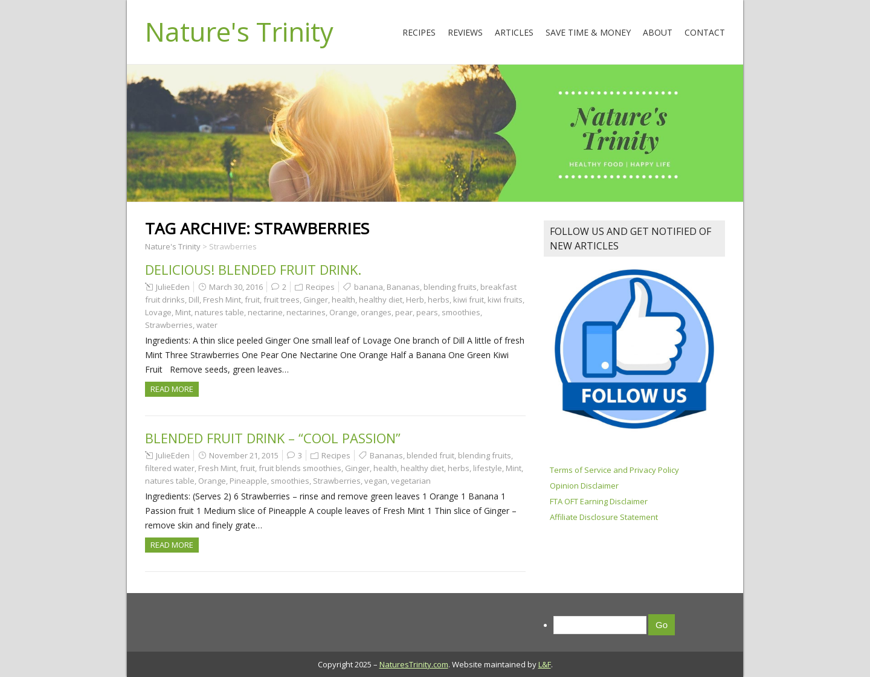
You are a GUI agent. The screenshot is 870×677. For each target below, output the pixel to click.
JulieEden (173, 286)
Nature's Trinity (239, 31)
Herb (415, 299)
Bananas (403, 286)
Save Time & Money (588, 32)
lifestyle (487, 468)
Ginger (315, 299)
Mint (183, 312)
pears (427, 312)
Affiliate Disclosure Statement (604, 517)
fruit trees (281, 299)
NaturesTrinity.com (413, 664)
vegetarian (411, 480)
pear (404, 312)
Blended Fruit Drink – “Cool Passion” (273, 438)
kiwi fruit (468, 299)
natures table (219, 312)
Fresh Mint (222, 299)
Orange (343, 312)
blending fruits (450, 286)
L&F (544, 664)
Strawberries (169, 324)
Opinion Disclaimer (584, 485)
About (657, 32)
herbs (439, 299)
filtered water (170, 468)
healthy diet (380, 299)
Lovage (158, 312)
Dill (193, 299)
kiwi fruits (505, 299)
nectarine (265, 312)
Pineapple (248, 480)
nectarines (306, 312)
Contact (705, 32)
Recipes (419, 32)
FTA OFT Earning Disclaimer (599, 501)
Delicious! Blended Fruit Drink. (253, 269)
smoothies (461, 312)
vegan (375, 480)
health (343, 299)
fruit (252, 299)
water (207, 324)
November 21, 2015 (244, 455)
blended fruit (430, 455)
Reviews (465, 32)
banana (368, 286)
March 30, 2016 (236, 286)
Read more (171, 388)
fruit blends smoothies (300, 468)
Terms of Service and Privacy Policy (614, 469)
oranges (376, 312)
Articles (514, 32)
